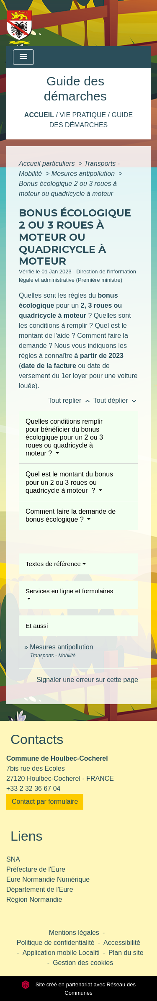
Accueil (39, 114)
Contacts (36, 739)
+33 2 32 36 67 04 (33, 788)
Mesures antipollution (84, 173)
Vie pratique (82, 114)
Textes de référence (53, 563)
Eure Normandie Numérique (48, 879)
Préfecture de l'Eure (35, 869)
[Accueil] (19, 23)
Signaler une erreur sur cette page (87, 679)
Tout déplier (115, 400)
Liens (26, 836)
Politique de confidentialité (56, 942)
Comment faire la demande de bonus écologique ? (71, 515)
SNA (13, 859)
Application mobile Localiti (61, 952)
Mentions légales (74, 932)
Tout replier (70, 400)
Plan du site (126, 952)
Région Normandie (34, 899)
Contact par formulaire (45, 801)
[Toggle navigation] (23, 57)
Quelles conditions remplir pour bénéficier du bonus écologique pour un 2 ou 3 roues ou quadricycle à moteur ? (64, 437)
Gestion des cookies (83, 962)
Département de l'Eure (39, 889)
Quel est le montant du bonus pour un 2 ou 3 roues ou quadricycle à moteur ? (69, 482)
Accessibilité (121, 942)
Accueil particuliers (48, 163)
